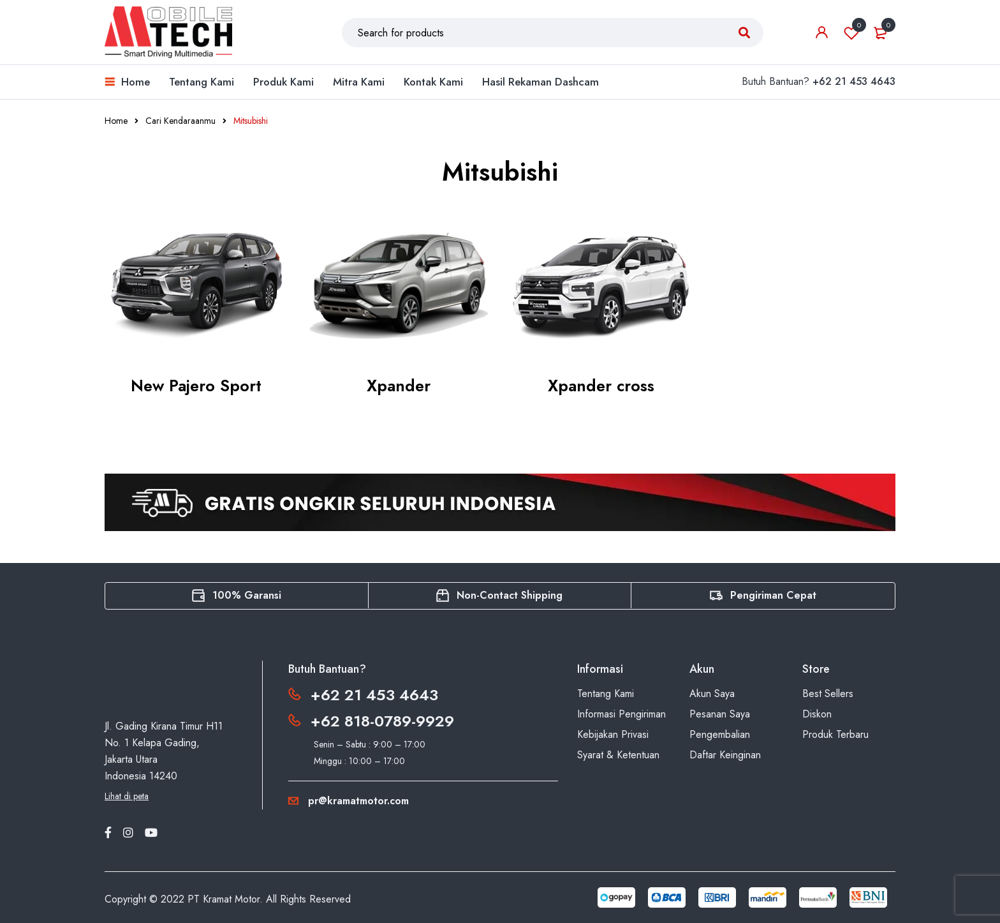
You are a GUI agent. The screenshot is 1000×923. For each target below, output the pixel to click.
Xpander (398, 385)
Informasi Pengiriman (621, 714)
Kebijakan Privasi (613, 734)
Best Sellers (827, 693)
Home (116, 120)
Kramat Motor (231, 899)
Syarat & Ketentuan (618, 754)
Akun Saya (712, 693)
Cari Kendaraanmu (180, 120)
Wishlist (851, 32)
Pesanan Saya (719, 714)
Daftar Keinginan (725, 754)
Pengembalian (719, 734)
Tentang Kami (605, 693)
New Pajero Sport (196, 385)
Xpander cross (601, 385)
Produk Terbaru (835, 734)
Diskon (817, 714)
